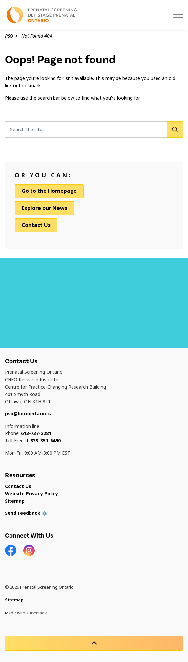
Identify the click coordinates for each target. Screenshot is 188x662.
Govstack (36, 613)
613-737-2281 (36, 433)
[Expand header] (178, 15)
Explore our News (44, 208)
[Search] (175, 129)
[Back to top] (94, 643)
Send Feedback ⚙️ (26, 513)
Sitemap (15, 501)
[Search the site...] (94, 129)
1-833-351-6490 (43, 440)
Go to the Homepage (49, 191)
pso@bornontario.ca (29, 414)
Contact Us (36, 225)
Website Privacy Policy (31, 494)
